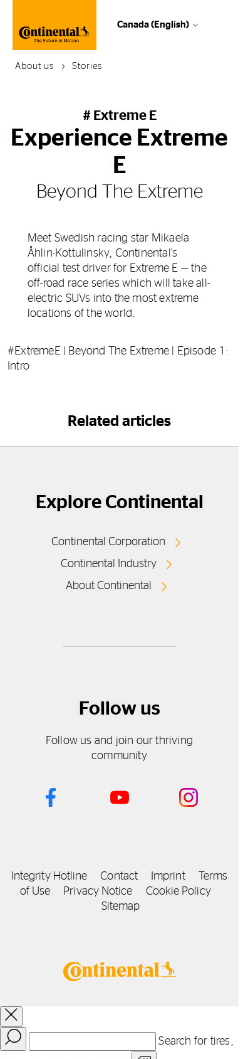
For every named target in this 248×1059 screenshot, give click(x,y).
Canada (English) (153, 24)
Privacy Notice (97, 891)
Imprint (168, 876)
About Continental (109, 586)
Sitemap (120, 906)
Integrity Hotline (49, 876)
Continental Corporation (108, 542)
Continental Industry (109, 564)
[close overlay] (11, 1016)
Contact (119, 876)
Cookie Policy (178, 891)
